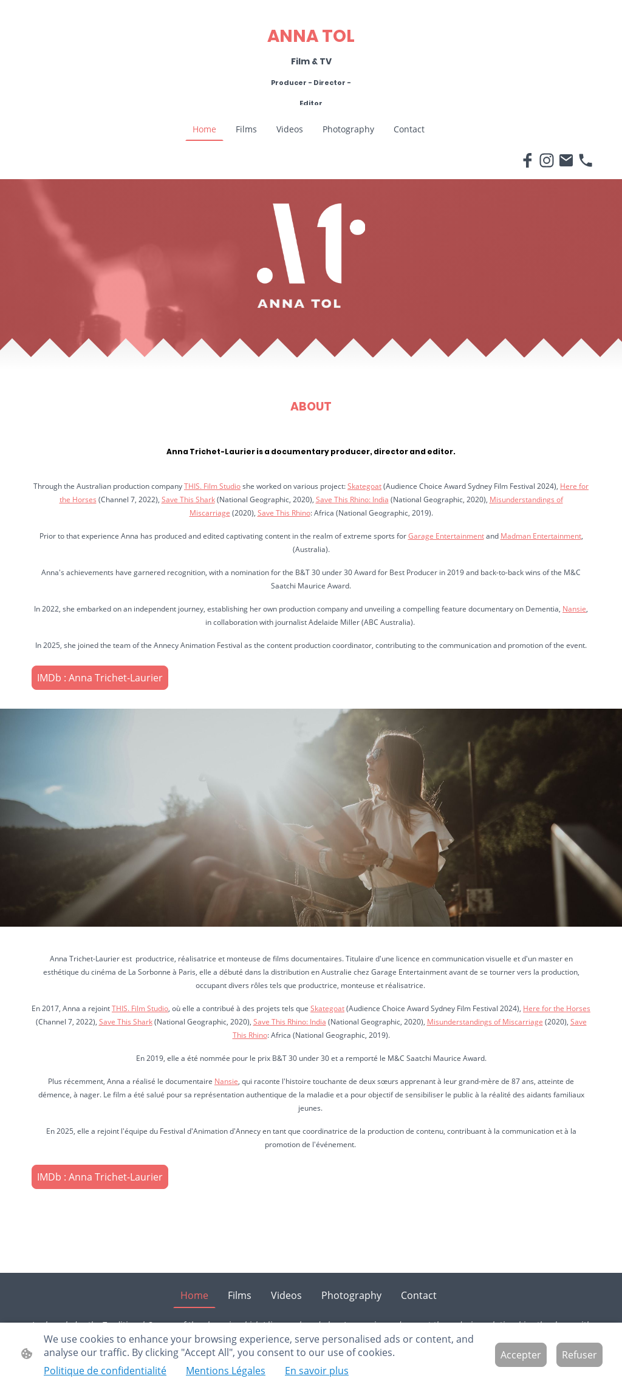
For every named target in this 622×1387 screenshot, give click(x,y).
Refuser (579, 1354)
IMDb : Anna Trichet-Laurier (100, 677)
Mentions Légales (225, 1370)
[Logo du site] (311, 102)
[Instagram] (546, 160)
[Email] (566, 160)
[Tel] (585, 160)
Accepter (521, 1354)
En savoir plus (317, 1370)
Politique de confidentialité (105, 1370)
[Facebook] (527, 160)
